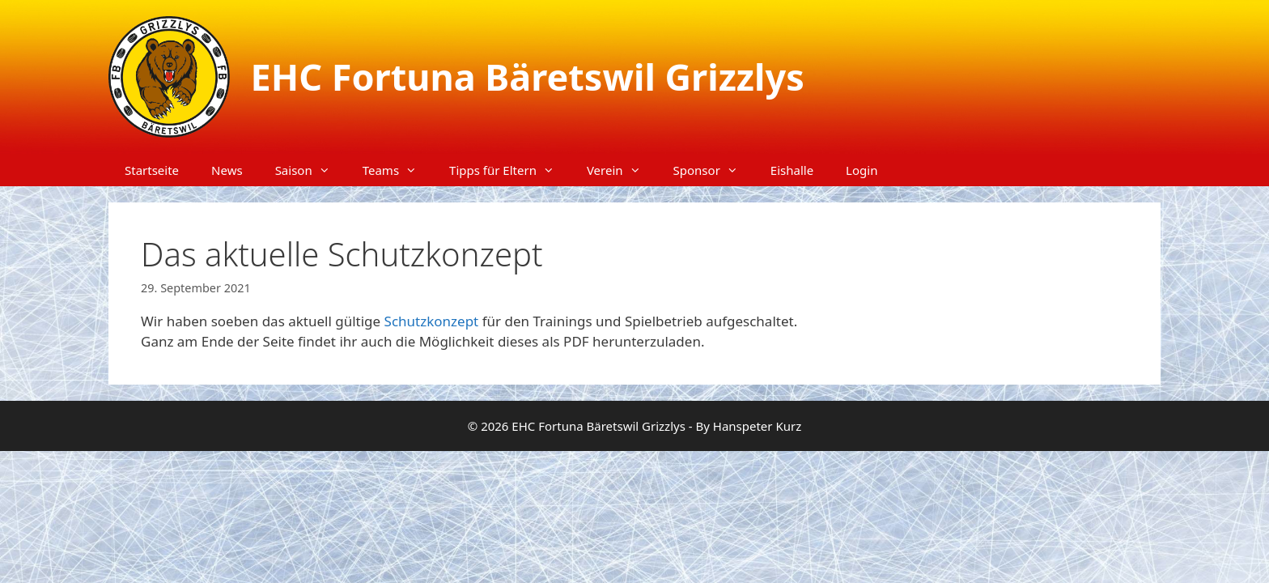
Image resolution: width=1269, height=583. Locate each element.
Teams (398, 170)
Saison (310, 170)
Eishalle (791, 170)
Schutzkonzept (433, 321)
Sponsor (713, 170)
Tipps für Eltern (510, 170)
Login (861, 170)
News (227, 170)
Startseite (152, 170)
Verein (622, 170)
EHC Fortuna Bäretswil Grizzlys (527, 76)
